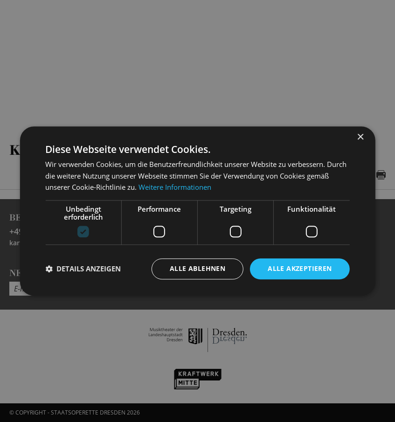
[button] (83, 269)
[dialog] (197, 211)
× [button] (360, 137)
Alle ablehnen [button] (197, 268)
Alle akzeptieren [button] (300, 268)
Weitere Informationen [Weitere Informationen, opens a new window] (175, 187)
